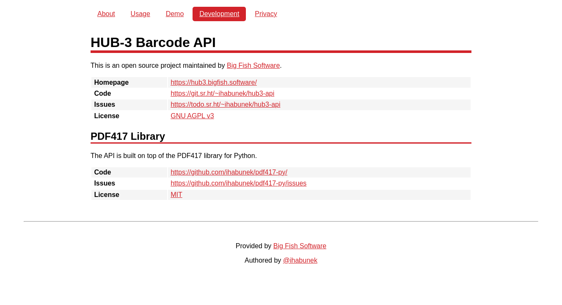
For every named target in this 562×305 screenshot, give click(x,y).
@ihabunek (300, 260)
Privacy (266, 13)
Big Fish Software (253, 65)
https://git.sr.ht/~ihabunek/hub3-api (222, 93)
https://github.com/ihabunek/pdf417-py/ (229, 172)
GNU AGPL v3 (192, 115)
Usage (140, 13)
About (106, 13)
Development (219, 13)
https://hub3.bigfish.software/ (214, 82)
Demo (175, 13)
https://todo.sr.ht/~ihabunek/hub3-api (225, 104)
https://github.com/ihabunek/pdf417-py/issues (238, 183)
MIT (176, 194)
